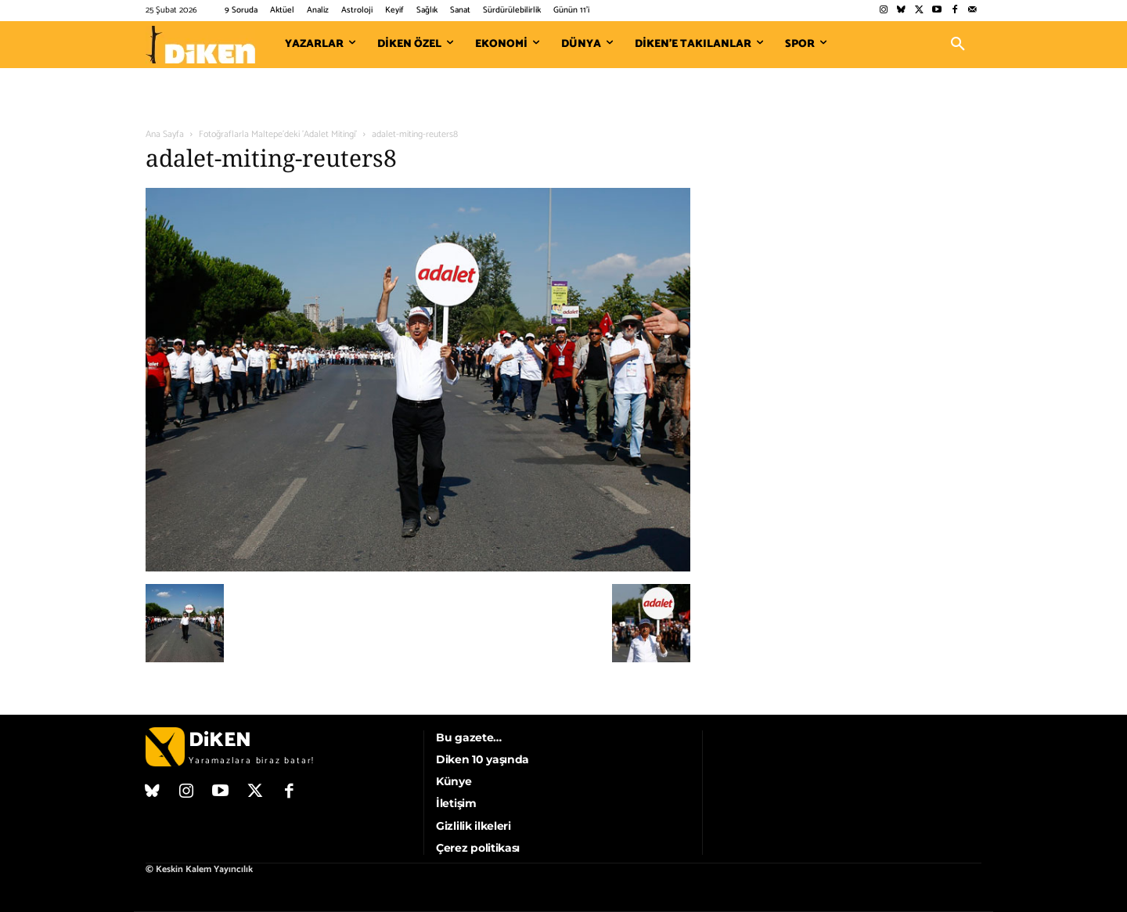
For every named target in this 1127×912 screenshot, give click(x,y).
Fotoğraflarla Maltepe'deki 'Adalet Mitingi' (278, 134)
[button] (957, 44)
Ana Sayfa (165, 134)
